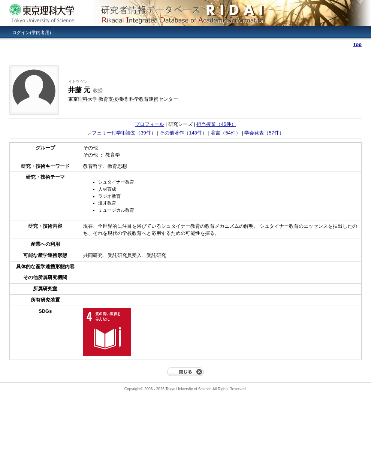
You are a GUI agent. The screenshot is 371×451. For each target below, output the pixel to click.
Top (357, 44)
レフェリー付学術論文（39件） (121, 133)
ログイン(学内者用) (31, 32)
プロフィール (149, 124)
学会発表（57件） (264, 133)
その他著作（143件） (183, 133)
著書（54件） (225, 133)
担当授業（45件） (216, 124)
